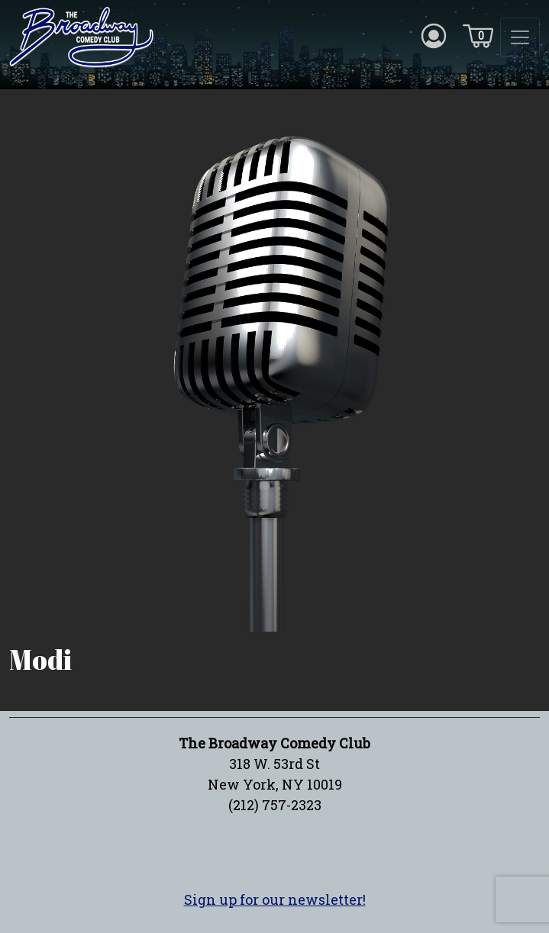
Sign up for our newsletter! (275, 899)
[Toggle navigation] (520, 37)
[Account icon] (433, 35)
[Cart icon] (478, 35)
